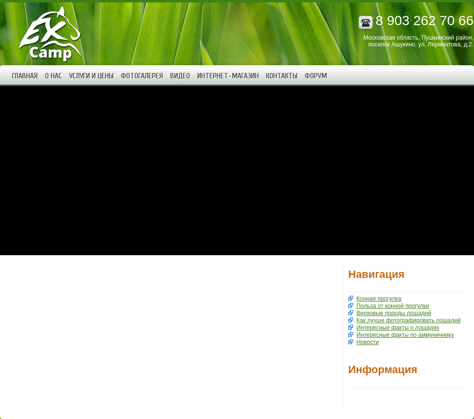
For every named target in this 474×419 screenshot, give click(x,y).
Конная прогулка (378, 298)
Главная (25, 76)
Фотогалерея (142, 76)
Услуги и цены (91, 76)
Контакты (281, 76)
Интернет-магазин (228, 76)
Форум (316, 76)
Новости (367, 342)
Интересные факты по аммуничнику (405, 335)
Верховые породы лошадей (393, 313)
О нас (53, 76)
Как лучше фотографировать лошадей (408, 320)
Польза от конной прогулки (392, 306)
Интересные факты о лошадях (397, 327)
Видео (180, 76)
